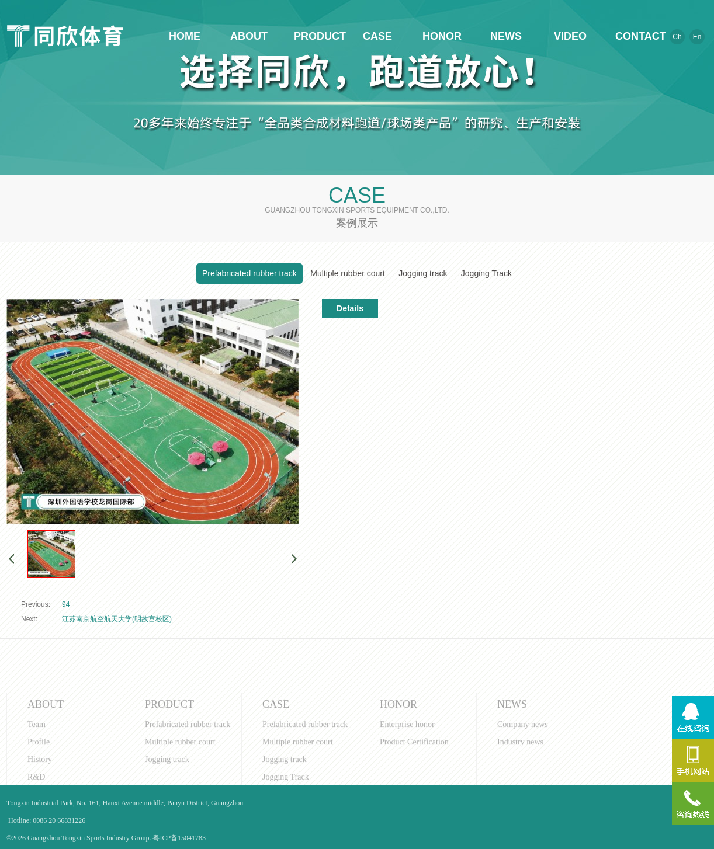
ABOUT (249, 36)
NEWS (506, 36)
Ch (677, 37)
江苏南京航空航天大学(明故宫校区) (117, 619)
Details (350, 308)
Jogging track (422, 273)
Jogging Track (486, 273)
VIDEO (570, 36)
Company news (522, 772)
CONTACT (634, 36)
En (697, 37)
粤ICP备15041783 (179, 838)
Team (36, 772)
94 (66, 604)
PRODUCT (313, 36)
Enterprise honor (407, 772)
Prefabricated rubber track (249, 273)
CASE (377, 36)
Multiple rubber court (347, 273)
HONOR (441, 36)
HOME (184, 36)
